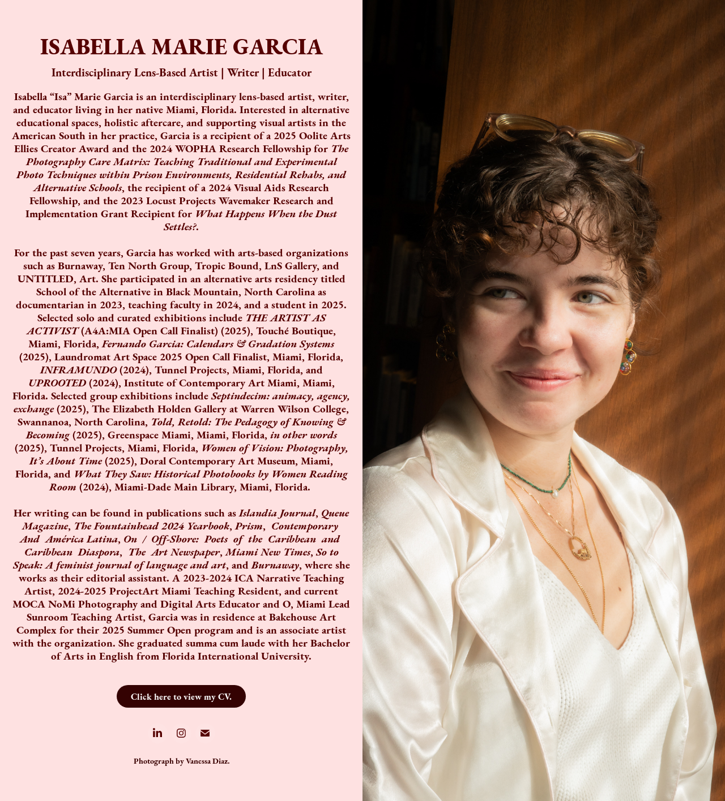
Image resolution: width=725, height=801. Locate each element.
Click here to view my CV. (181, 696)
